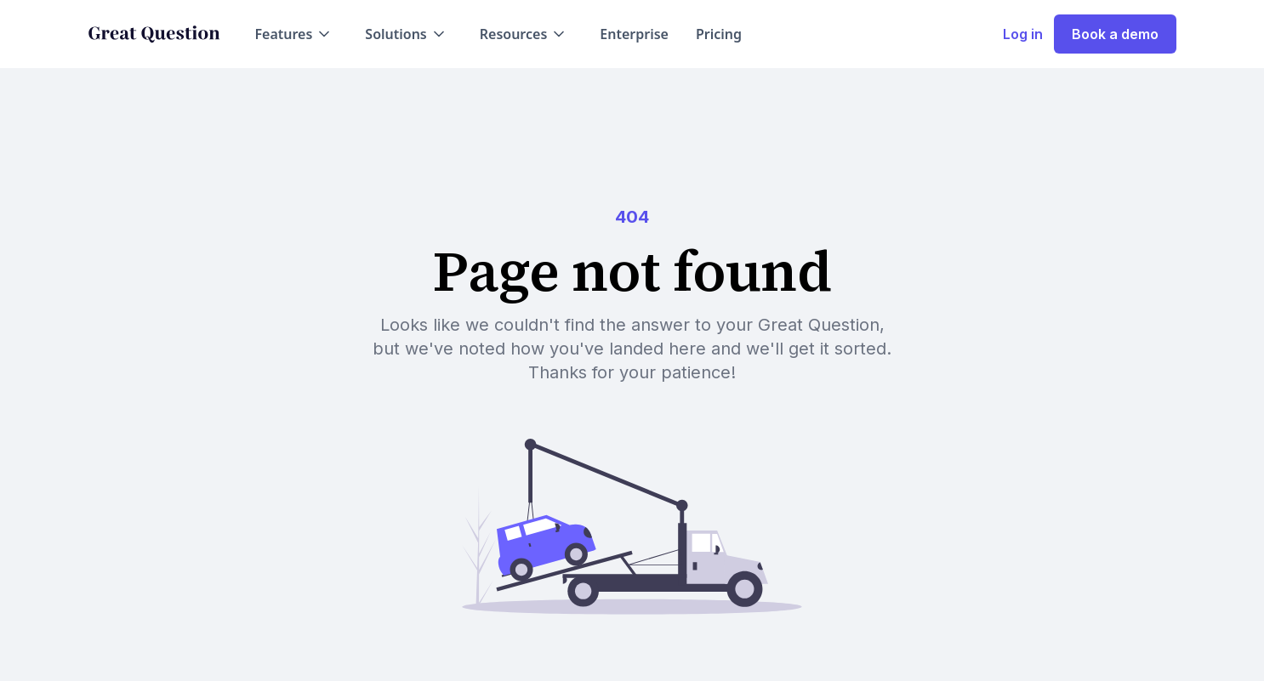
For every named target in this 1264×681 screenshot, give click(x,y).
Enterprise (634, 34)
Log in (1023, 34)
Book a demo (1115, 34)
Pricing (719, 34)
